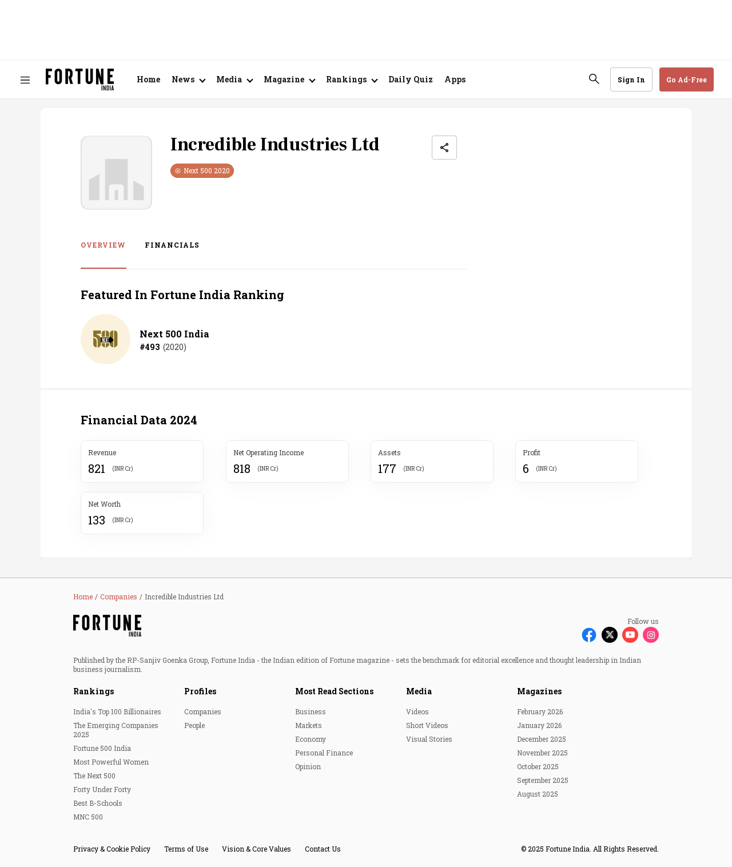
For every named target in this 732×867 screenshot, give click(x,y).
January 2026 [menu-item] (539, 725)
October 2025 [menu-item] (538, 766)
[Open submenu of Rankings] (351, 79)
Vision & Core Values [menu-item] (256, 848)
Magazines (539, 691)
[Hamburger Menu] (25, 79)
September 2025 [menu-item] (542, 780)
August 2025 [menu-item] (537, 793)
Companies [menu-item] (202, 711)
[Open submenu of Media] (234, 79)
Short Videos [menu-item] (427, 725)
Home (148, 79)
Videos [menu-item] (417, 711)
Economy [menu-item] (310, 738)
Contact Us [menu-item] (323, 848)
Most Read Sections (334, 691)
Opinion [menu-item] (308, 766)
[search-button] (594, 79)
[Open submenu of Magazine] (289, 79)
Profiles (200, 691)
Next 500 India (174, 334)
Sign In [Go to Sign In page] (631, 79)
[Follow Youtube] (630, 635)
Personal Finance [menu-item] (324, 752)
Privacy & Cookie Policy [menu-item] (111, 848)
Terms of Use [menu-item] (186, 848)
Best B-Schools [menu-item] (97, 803)
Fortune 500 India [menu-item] (102, 748)
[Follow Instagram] (651, 635)
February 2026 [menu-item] (540, 711)
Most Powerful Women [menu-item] (111, 761)
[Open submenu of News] (188, 79)
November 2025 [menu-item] (542, 752)
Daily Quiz (410, 79)
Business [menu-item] (310, 711)
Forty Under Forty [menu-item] (102, 789)
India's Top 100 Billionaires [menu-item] (117, 711)
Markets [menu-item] (308, 725)
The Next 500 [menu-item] (94, 775)
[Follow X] (610, 635)
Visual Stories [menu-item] (429, 738)
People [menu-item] (194, 725)
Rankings (93, 691)
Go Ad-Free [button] (686, 79)
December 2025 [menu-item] (541, 738)
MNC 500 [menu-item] (88, 816)
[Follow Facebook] (589, 635)
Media (419, 691)
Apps (455, 79)
